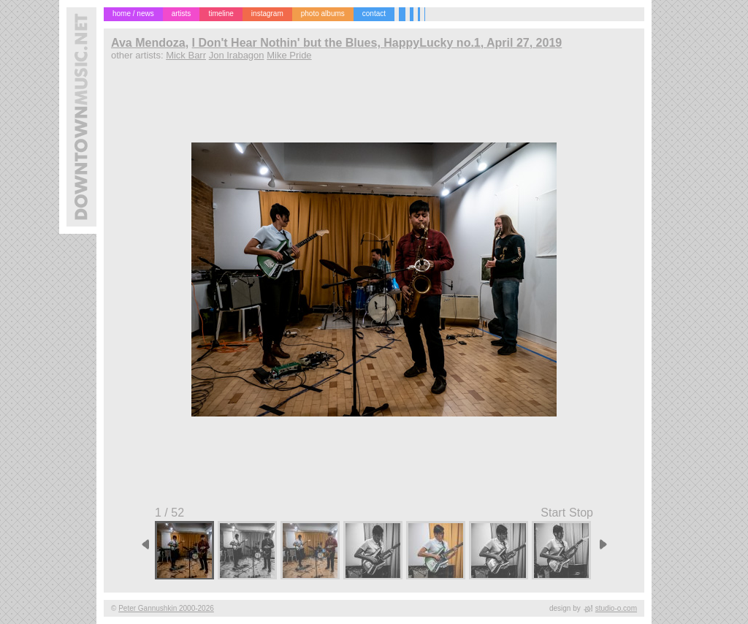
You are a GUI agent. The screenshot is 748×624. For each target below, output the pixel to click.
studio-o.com (616, 608)
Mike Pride (289, 55)
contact (374, 13)
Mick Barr (186, 55)
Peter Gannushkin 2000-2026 (166, 608)
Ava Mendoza (148, 43)
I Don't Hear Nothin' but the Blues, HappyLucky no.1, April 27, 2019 (377, 43)
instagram (267, 13)
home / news (133, 13)
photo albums (323, 13)
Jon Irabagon (236, 55)
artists (181, 13)
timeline (220, 13)
